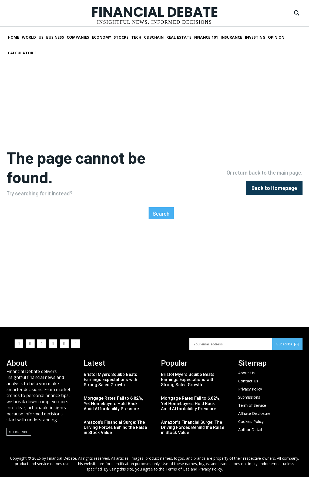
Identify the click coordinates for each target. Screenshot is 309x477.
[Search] (161, 213)
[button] (297, 13)
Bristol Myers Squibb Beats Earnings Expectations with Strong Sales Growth (110, 379)
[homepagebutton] (274, 188)
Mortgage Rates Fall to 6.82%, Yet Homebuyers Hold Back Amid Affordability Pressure (113, 403)
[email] (230, 344)
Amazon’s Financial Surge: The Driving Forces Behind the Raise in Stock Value (115, 427)
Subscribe (287, 344)
